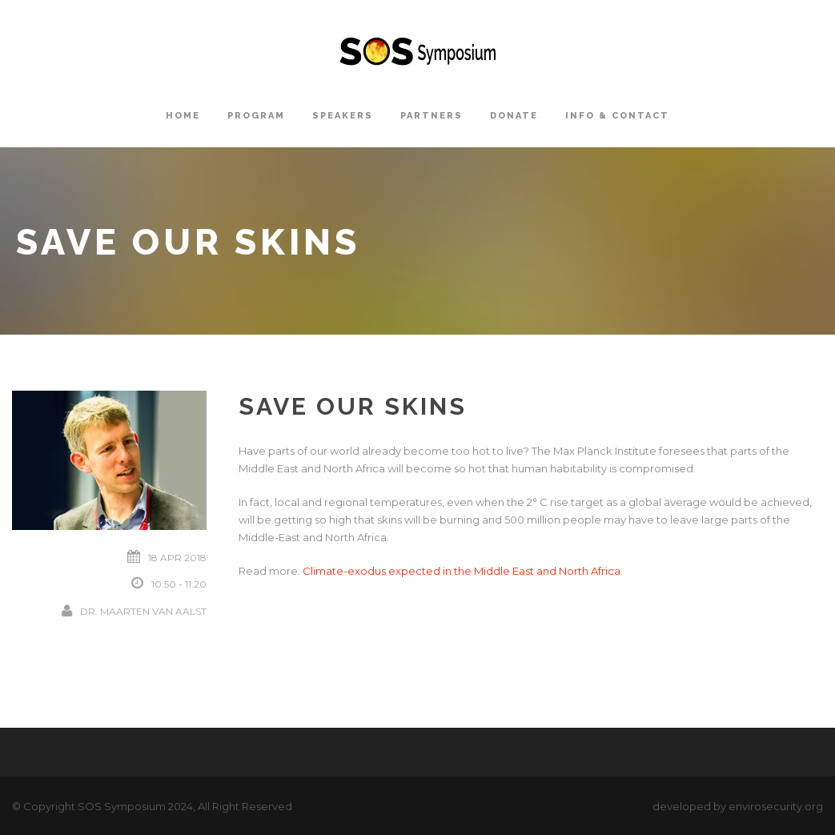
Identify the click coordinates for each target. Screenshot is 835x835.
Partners (431, 115)
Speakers (342, 115)
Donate (514, 115)
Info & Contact (617, 115)
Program (256, 115)
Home (183, 115)
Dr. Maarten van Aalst (143, 611)
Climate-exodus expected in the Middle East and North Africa (461, 570)
